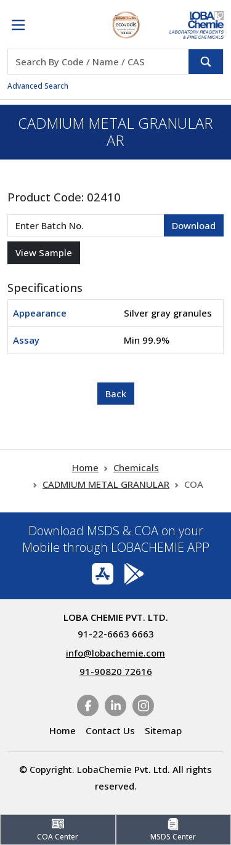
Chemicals (136, 467)
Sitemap (163, 730)
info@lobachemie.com (115, 653)
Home (85, 467)
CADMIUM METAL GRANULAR (106, 484)
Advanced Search (37, 86)
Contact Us (110, 730)
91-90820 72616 (115, 671)
